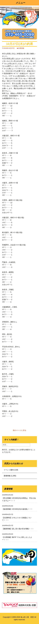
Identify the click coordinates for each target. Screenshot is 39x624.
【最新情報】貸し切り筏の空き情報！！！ (18, 529)
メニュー (20, 2)
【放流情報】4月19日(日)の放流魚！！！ (17, 509)
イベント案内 (9, 470)
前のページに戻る (19, 430)
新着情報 (7, 476)
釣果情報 (21, 48)
